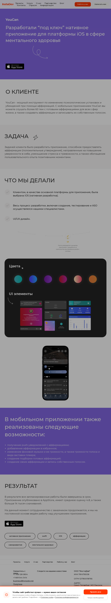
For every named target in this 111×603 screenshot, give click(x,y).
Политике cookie (47, 597)
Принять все (95, 592)
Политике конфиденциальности (66, 597)
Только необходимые (96, 598)
